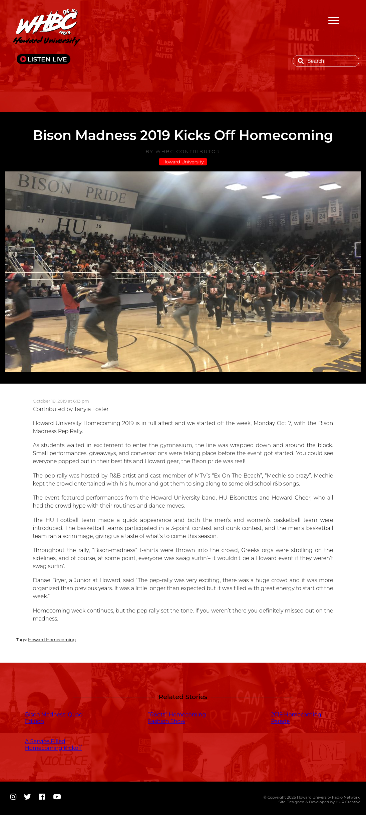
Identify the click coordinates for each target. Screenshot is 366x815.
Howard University (183, 161)
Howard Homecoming (52, 639)
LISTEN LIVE (47, 59)
